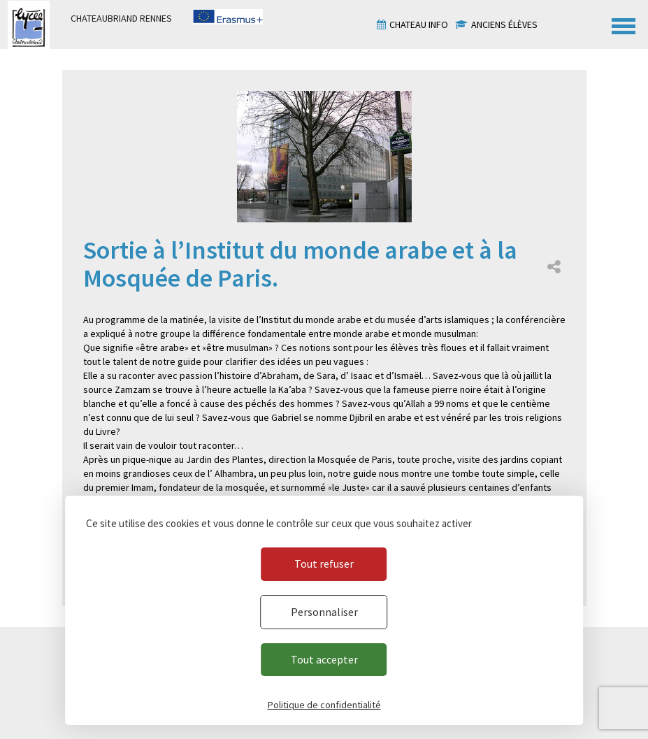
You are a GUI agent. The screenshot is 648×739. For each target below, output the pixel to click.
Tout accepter (324, 659)
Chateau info (418, 24)
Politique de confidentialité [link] (324, 704)
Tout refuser (324, 564)
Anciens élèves (504, 24)
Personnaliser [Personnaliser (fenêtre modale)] (324, 612)
